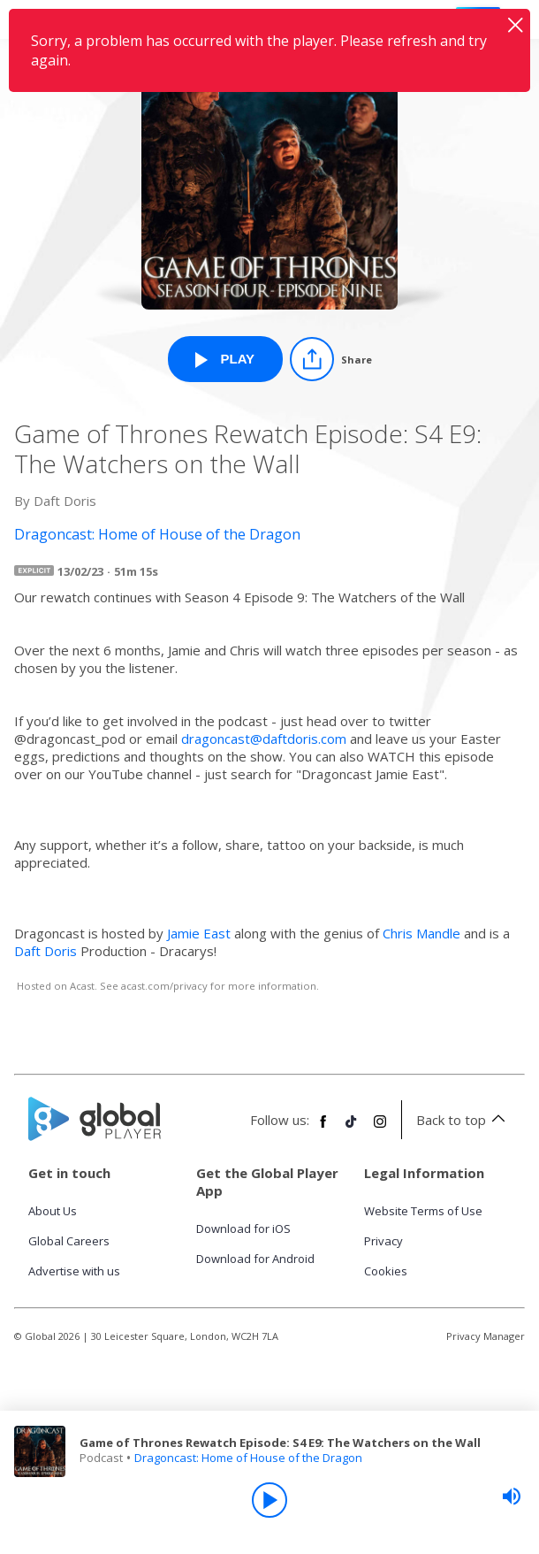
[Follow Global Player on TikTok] (351, 1128)
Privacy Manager (485, 1336)
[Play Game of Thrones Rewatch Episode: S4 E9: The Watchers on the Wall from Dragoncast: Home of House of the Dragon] (225, 359)
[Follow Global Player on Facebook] (323, 1128)
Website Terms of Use (423, 1211)
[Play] (269, 1500)
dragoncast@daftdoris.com (263, 738)
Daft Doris (45, 951)
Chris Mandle (421, 933)
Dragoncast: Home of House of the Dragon (248, 1458)
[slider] (511, 1496)
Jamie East (199, 933)
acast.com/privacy (164, 985)
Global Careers (69, 1241)
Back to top (463, 1120)
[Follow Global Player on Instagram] (380, 1128)
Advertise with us (74, 1271)
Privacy (383, 1241)
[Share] (331, 359)
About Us (52, 1211)
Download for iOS (243, 1228)
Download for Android (255, 1259)
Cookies (385, 1271)
